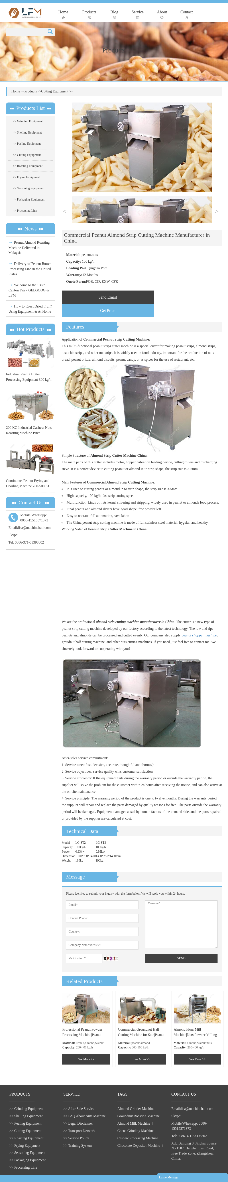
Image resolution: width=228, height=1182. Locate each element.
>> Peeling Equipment (27, 143)
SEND (181, 958)
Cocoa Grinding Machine (135, 1131)
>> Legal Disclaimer (78, 1123)
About (162, 14)
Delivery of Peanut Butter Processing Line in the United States (29, 268)
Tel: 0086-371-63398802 (26, 542)
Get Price (107, 310)
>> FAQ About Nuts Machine (84, 1116)
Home (63, 14)
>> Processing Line (25, 210)
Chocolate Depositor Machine (138, 1145)
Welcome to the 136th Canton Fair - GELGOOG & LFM (28, 289)
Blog (114, 14)
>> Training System (77, 1145)
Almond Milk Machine (133, 1123)
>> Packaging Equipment (29, 199)
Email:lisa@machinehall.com (29, 527)
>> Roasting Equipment (28, 166)
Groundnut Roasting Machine (138, 1116)
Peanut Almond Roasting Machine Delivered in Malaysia (29, 247)
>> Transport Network (79, 1131)
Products (89, 14)
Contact (186, 14)
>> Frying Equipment (26, 177)
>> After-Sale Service (78, 1109)
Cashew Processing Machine (137, 1138)
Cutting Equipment (54, 91)
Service (138, 14)
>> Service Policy (76, 1138)
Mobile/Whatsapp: (30, 518)
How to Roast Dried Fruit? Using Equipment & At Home (30, 308)
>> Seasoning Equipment (28, 188)
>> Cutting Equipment (27, 155)
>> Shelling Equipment (27, 132)
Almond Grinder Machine (135, 1109)
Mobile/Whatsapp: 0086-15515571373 (189, 1125)
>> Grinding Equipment (28, 121)
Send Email (107, 297)
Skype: (13, 535)
